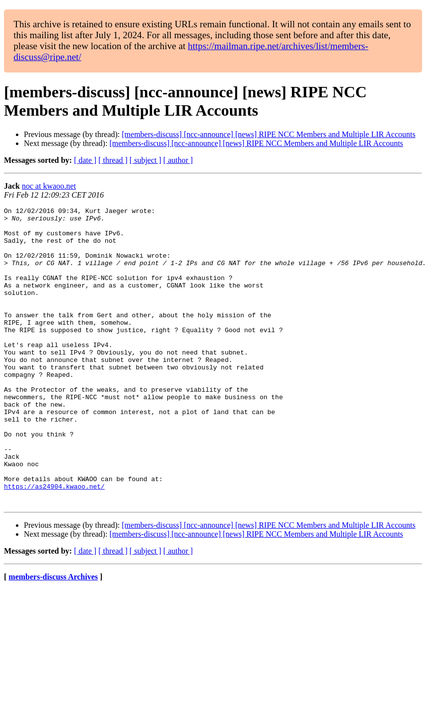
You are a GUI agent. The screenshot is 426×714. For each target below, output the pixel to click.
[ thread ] (113, 160)
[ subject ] (145, 160)
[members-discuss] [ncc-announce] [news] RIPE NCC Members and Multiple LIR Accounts (268, 134)
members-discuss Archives (53, 636)
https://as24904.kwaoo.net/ (54, 542)
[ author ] (178, 160)
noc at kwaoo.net (49, 186)
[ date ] (85, 160)
